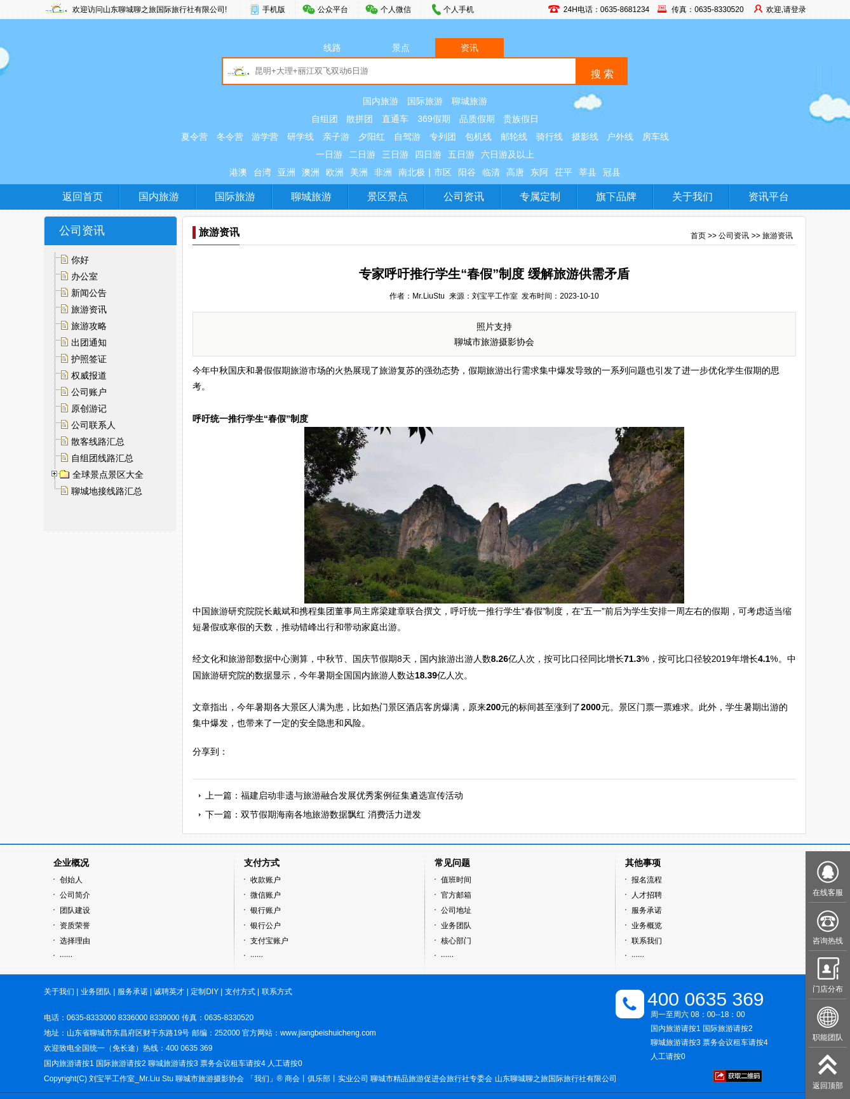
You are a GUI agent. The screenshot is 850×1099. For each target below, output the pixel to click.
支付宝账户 (269, 940)
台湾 (262, 172)
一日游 (329, 154)
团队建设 (75, 910)
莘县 (588, 172)
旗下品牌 (616, 196)
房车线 (655, 136)
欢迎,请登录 (786, 9)
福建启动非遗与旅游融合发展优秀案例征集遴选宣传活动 (352, 795)
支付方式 (240, 991)
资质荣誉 (75, 925)
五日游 (461, 154)
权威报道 (89, 375)
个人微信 (396, 9)
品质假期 (477, 119)
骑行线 (549, 136)
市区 (443, 172)
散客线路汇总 (98, 441)
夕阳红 (371, 136)
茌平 (563, 172)
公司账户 (89, 392)
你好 (80, 260)
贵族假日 (521, 119)
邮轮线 (514, 136)
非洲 (383, 172)
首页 (698, 235)
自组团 (324, 119)
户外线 (620, 136)
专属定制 (540, 196)
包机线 (478, 136)
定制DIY (205, 991)
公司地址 (456, 910)
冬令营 (230, 136)
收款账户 (265, 879)
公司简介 (75, 895)
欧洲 (335, 172)
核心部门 (456, 940)
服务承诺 (646, 910)
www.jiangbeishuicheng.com (328, 1032)
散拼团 (359, 119)
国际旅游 (425, 101)
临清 (491, 172)
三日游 (395, 154)
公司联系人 (93, 425)
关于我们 (692, 196)
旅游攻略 (89, 326)
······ (66, 956)
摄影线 (585, 136)
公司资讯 (463, 196)
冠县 (612, 172)
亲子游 (336, 136)
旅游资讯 (89, 309)
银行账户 (265, 910)
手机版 (273, 9)
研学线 (300, 136)
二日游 (362, 154)
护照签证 (89, 359)
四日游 (428, 154)
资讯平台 (768, 196)
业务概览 (646, 925)
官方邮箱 (456, 895)
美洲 (359, 172)
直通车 (395, 119)
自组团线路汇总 (102, 458)
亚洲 (286, 172)
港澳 (238, 172)
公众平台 (333, 9)
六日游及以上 (507, 154)
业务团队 (456, 925)
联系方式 (277, 991)
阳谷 (467, 172)
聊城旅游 (469, 101)
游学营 (265, 136)
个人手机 (458, 9)
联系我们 (646, 940)
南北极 (411, 172)
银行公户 (265, 925)
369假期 (433, 119)
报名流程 (646, 879)
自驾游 (407, 136)
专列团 (442, 136)
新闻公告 (89, 293)
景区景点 (387, 196)
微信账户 (265, 895)
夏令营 (194, 136)
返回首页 (82, 196)
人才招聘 (646, 895)
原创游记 (89, 408)
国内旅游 (380, 101)
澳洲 (311, 172)
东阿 (539, 172)
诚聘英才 (169, 991)
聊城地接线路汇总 (106, 491)
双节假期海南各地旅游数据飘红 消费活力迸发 (331, 814)
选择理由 (75, 940)
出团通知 (89, 342)
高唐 (515, 172)
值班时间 (456, 879)
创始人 (71, 879)
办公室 (84, 276)
